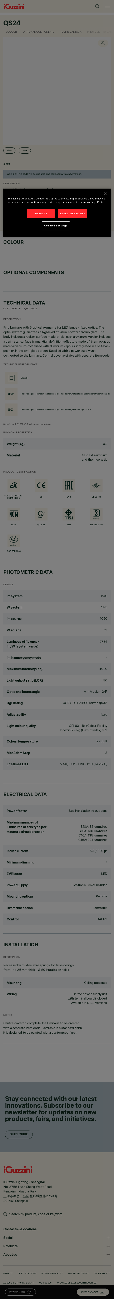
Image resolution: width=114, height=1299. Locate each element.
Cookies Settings (56, 225)
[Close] (105, 193)
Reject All (40, 213)
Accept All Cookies (72, 213)
